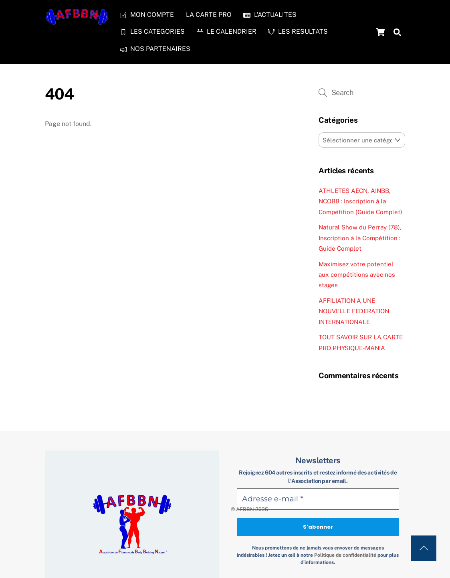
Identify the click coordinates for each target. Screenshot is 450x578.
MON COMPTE (147, 14)
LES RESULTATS (298, 31)
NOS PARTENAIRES (155, 49)
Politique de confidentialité (345, 555)
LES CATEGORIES (152, 31)
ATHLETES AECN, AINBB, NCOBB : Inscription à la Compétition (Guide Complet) (360, 201)
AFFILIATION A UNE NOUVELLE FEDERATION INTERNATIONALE (354, 311)
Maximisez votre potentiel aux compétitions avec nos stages (357, 275)
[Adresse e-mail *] (318, 499)
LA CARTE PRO (209, 14)
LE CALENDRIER (226, 31)
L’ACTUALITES (270, 14)
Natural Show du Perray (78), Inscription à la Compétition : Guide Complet (360, 238)
